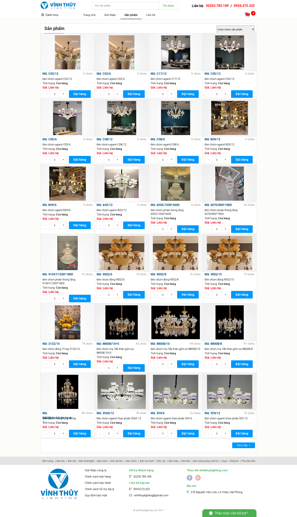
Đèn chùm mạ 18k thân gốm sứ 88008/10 (175, 348)
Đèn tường (47, 461)
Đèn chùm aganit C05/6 (56, 144)
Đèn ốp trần (117, 461)
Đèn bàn (186, 461)
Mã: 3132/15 (51, 344)
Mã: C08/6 (158, 139)
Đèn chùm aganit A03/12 (112, 210)
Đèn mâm (102, 461)
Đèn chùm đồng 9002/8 (165, 279)
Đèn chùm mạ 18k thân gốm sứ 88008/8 (229, 348)
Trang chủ (89, 15)
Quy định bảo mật (96, 495)
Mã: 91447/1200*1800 (57, 274)
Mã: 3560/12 (105, 413)
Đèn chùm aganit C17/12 (165, 78)
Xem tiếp (243, 445)
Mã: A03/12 (105, 205)
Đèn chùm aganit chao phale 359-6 (171, 418)
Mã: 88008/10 (160, 344)
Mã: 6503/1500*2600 (165, 205)
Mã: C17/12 (158, 73)
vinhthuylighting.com (147, 510)
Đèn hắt (72, 461)
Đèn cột (161, 461)
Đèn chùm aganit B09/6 (56, 210)
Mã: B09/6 (49, 205)
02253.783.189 (217, 6)
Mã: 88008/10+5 (108, 344)
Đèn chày (173, 461)
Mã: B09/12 (212, 139)
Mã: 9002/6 (104, 274)
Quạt (224, 461)
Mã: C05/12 (212, 73)
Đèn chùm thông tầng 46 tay (59, 418)
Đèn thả (60, 461)
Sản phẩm (131, 15)
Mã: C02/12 (50, 73)
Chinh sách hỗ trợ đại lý (99, 489)
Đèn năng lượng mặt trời (206, 461)
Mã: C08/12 (105, 139)
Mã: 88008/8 (213, 344)
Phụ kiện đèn (248, 461)
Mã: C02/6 (104, 73)
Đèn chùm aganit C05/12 (219, 78)
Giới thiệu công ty (95, 470)
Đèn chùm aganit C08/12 (111, 144)
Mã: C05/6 (49, 139)
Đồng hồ (234, 461)
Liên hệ (150, 15)
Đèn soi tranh (147, 461)
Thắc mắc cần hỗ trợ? (231, 513)
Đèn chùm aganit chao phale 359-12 (226, 418)
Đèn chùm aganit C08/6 (165, 144)
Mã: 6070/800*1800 (218, 205)
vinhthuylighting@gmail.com (151, 495)
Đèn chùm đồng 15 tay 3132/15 (61, 348)
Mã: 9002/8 (158, 274)
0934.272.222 (244, 6)
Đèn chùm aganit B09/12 (219, 144)
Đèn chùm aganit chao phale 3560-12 (119, 418)
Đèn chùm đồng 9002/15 (219, 279)
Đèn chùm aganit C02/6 (111, 78)
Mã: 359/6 (157, 413)
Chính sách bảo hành (98, 483)
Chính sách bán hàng (98, 476)
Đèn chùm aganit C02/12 (57, 78)
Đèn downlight (86, 461)
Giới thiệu (110, 15)
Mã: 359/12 (212, 413)
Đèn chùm (131, 461)
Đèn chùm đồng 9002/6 (111, 279)
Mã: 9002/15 (213, 274)
